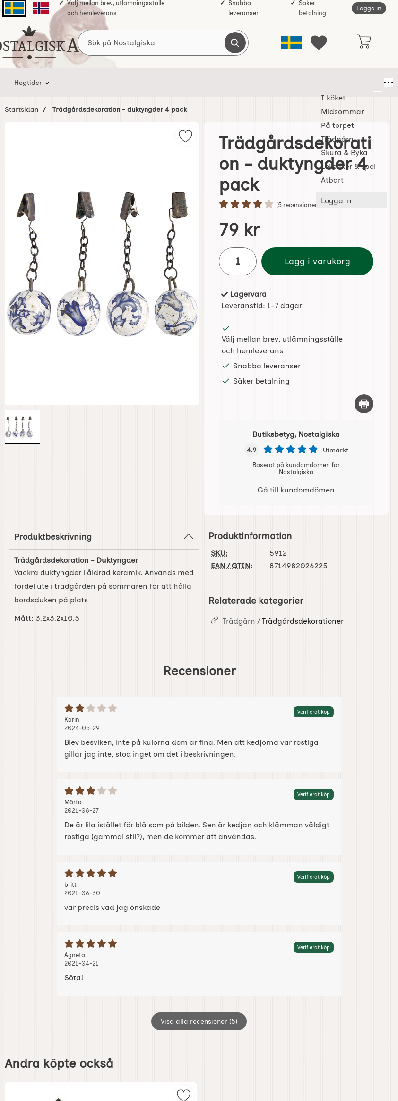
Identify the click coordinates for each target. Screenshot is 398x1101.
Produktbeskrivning (104, 536)
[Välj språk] (291, 42)
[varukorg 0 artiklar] (364, 42)
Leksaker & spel (305, 82)
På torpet (168, 82)
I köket (69, 82)
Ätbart (350, 82)
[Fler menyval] (378, 82)
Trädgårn (213, 82)
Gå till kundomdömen (296, 489)
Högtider (28, 82)
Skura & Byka (259, 82)
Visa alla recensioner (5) (199, 1021)
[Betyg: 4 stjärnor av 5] (296, 205)
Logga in (368, 8)
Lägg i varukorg (318, 261)
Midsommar (120, 82)
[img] (185, 136)
